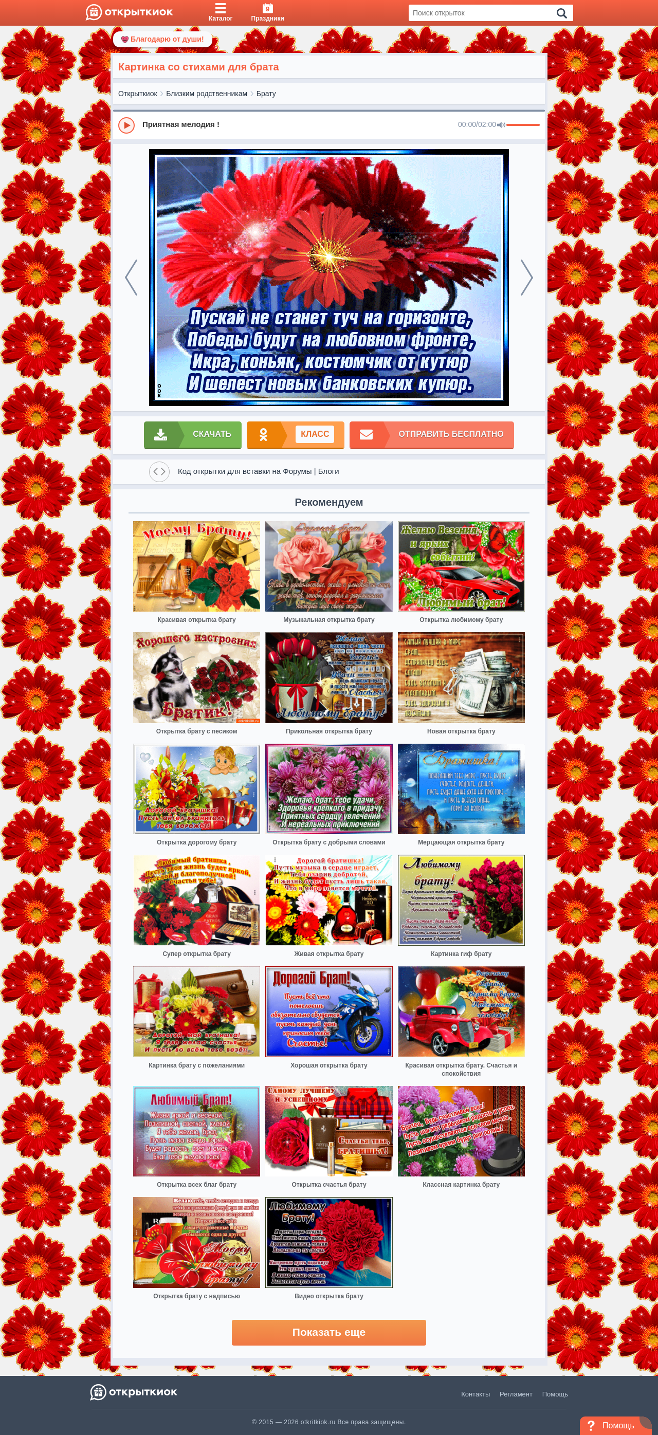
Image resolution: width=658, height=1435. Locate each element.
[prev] (131, 277)
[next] (526, 277)
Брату (266, 93)
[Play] (126, 125)
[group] (329, 125)
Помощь (555, 1394)
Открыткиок (137, 93)
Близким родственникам (206, 93)
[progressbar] (523, 125)
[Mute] (501, 125)
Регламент (516, 1394)
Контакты (475, 1394)
